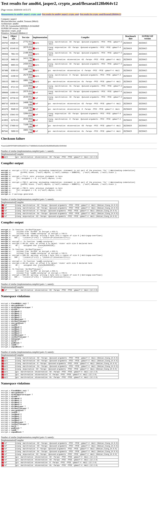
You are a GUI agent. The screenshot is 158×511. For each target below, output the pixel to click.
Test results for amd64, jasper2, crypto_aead (60, 14)
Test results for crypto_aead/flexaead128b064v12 (100, 14)
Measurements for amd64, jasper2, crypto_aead (21, 14)
